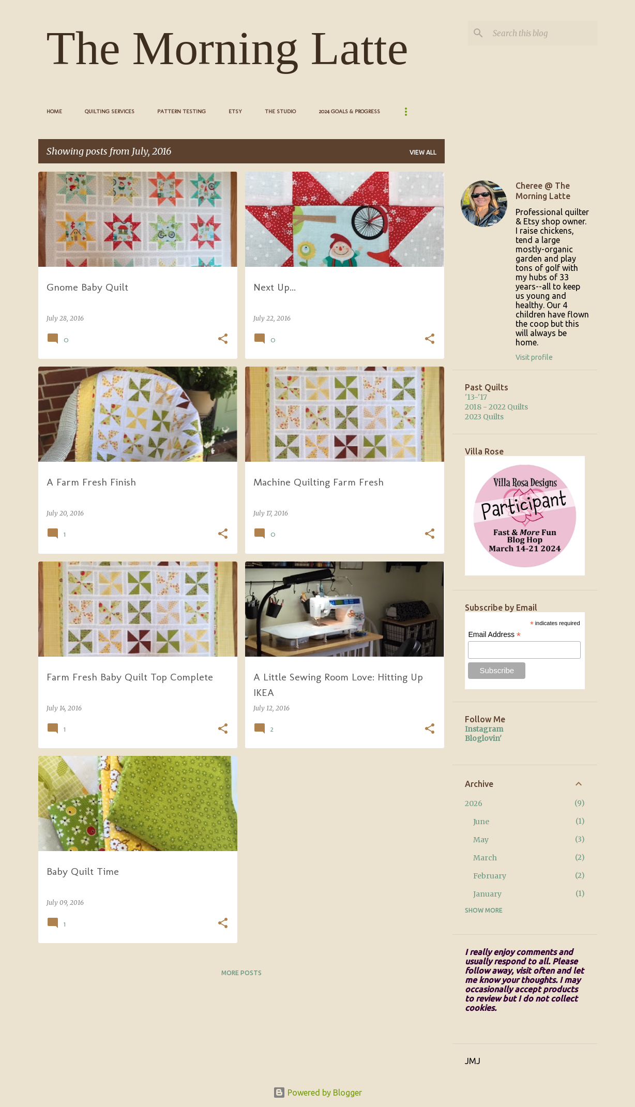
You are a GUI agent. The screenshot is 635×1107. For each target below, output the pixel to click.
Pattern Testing (181, 111)
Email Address (494, 635)
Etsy (235, 111)
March (485, 857)
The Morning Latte (228, 48)
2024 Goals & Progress (349, 111)
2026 (473, 803)
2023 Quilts (484, 416)
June (481, 821)
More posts (241, 972)
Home (54, 111)
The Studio (280, 111)
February (489, 876)
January (487, 894)
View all (423, 152)
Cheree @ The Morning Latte (543, 191)
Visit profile (534, 357)
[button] (223, 339)
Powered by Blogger (317, 1092)
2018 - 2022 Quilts (496, 407)
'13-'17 (476, 397)
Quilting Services (109, 111)
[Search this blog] (543, 33)
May (481, 839)
